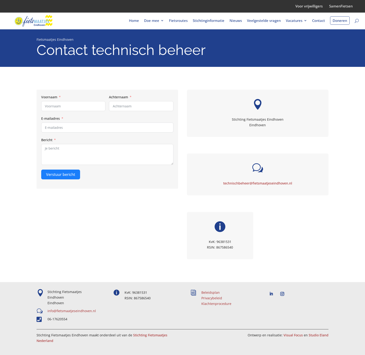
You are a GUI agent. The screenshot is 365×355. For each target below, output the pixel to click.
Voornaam (49, 97)
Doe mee (151, 21)
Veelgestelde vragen (264, 21)
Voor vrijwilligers (309, 6)
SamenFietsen (341, 6)
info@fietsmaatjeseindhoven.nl (71, 311)
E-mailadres (50, 118)
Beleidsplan (210, 292)
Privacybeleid (211, 298)
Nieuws (236, 21)
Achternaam (118, 97)
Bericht (46, 140)
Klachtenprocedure (216, 303)
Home (134, 21)
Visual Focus (293, 335)
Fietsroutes (178, 21)
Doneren (340, 20)
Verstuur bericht (60, 174)
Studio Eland (318, 335)
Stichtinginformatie (208, 21)
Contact (318, 21)
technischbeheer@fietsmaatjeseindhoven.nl (257, 183)
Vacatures (294, 21)
